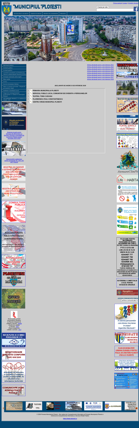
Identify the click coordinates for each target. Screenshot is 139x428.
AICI (17, 326)
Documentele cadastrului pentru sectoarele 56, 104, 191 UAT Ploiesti (14, 160)
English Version (133, 3)
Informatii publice (8, 65)
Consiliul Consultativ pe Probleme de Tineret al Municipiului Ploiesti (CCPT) (14, 73)
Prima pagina (117, 3)
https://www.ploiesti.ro (70, 418)
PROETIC (63, 13)
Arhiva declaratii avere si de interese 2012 (100, 67)
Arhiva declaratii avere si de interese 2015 (100, 73)
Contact (124, 3)
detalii (20, 323)
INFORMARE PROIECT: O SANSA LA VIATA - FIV (14, 99)
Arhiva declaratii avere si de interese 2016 (100, 75)
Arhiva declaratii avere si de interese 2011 (100, 65)
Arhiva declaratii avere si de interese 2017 (100, 77)
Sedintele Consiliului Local (11, 90)
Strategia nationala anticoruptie (12, 76)
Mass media (6, 79)
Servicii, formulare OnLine (10, 84)
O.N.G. (5, 81)
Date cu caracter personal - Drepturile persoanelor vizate (14, 87)
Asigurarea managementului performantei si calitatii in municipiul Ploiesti (14, 94)
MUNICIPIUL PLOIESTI (21, 13)
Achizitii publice (8, 68)
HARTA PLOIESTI (36, 13)
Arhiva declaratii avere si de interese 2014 (100, 71)
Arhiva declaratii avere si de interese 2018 (100, 79)
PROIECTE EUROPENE (50, 13)
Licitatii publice (7, 70)
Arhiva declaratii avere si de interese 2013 (100, 69)
